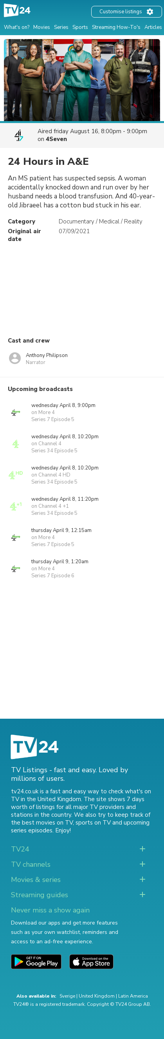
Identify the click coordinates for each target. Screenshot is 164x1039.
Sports (80, 27)
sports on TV (93, 823)
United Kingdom (97, 996)
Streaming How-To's (116, 27)
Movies (41, 27)
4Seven (56, 139)
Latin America (133, 996)
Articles (153, 27)
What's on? (16, 27)
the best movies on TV (42, 823)
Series (61, 27)
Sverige (67, 996)
